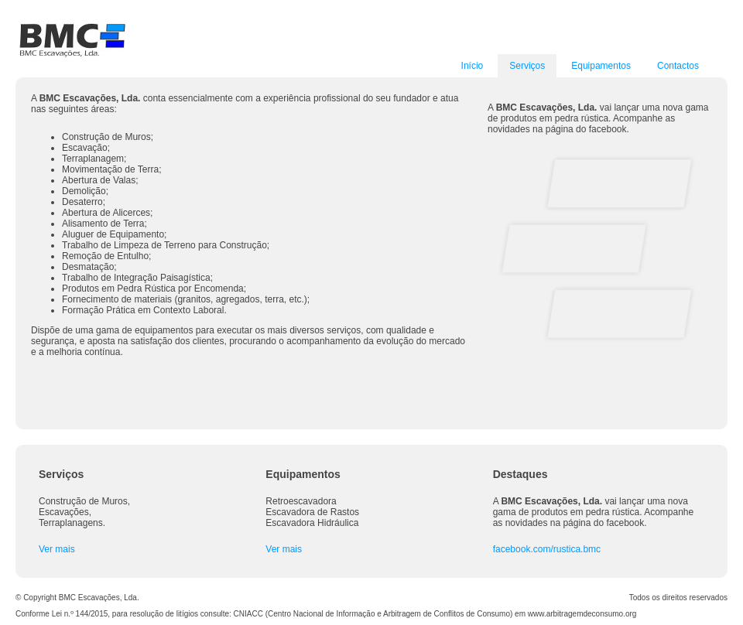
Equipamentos (601, 65)
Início (472, 65)
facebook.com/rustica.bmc (547, 549)
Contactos (678, 65)
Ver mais (57, 549)
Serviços (527, 65)
